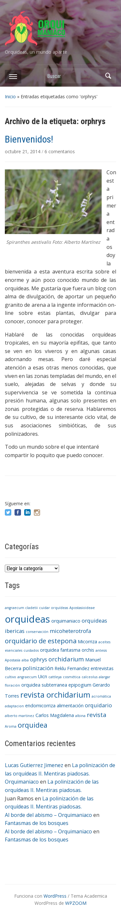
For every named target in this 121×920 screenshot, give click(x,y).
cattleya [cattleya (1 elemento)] (55, 677)
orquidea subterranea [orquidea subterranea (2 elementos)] (44, 685)
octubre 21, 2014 (23, 151)
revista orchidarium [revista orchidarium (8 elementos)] (55, 695)
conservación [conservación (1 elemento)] (37, 631)
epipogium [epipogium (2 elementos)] (79, 685)
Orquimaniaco (22, 781)
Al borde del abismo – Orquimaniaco (48, 814)
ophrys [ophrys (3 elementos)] (38, 659)
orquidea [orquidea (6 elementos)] (32, 725)
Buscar (108, 75)
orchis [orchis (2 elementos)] (88, 650)
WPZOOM (75, 903)
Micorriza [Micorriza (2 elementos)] (87, 641)
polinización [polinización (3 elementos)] (38, 668)
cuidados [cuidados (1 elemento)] (31, 650)
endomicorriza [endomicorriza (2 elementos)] (40, 705)
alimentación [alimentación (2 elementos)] (70, 705)
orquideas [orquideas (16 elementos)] (27, 619)
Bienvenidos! (29, 139)
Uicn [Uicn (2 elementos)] (42, 676)
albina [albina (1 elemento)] (80, 715)
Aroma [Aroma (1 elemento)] (10, 726)
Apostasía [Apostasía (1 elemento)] (12, 660)
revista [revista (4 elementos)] (96, 715)
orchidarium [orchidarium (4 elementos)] (66, 659)
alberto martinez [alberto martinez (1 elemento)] (19, 715)
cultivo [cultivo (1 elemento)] (10, 677)
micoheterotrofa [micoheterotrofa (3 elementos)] (70, 631)
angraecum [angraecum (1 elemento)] (27, 677)
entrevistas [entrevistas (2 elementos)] (102, 668)
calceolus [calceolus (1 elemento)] (89, 677)
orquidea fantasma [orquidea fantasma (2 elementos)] (60, 650)
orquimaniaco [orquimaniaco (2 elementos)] (65, 621)
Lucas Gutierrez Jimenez (34, 765)
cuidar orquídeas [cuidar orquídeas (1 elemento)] (53, 607)
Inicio (10, 96)
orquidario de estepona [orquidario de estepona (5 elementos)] (40, 640)
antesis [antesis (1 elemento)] (101, 650)
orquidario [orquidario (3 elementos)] (98, 705)
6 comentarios (60, 151)
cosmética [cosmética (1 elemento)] (71, 677)
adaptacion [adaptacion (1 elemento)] (14, 706)
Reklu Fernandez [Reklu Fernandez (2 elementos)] (72, 668)
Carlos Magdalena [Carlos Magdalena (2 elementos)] (54, 715)
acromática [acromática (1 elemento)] (101, 696)
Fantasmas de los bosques (36, 823)
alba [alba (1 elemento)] (25, 660)
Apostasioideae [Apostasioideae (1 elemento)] (82, 607)
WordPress (55, 896)
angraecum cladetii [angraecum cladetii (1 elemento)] (21, 607)
